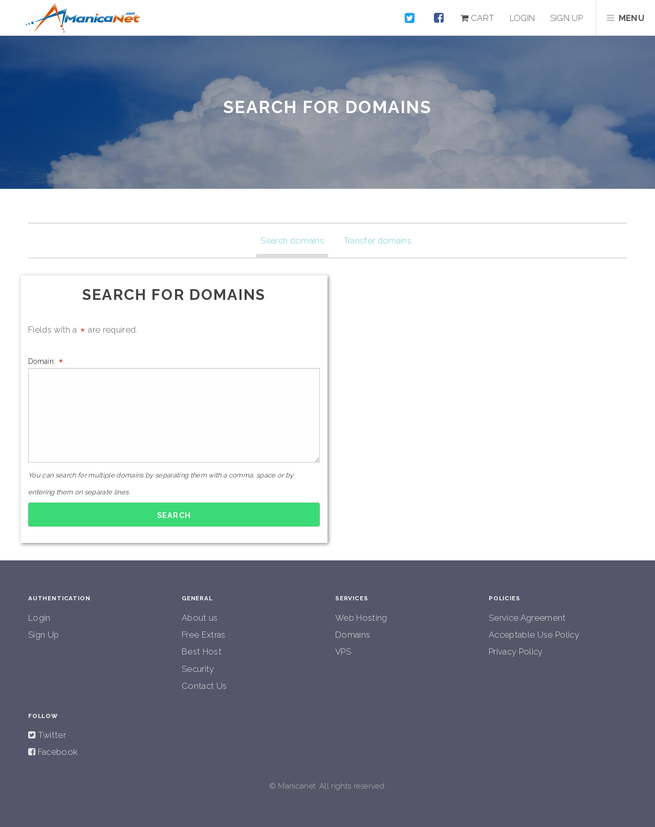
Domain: (174, 409)
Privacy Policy (516, 651)
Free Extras (204, 634)
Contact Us (204, 686)
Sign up (566, 18)
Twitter (50, 735)
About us (200, 618)
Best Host (202, 651)
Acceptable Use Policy (534, 634)
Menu (631, 18)
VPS (343, 651)
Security (198, 669)
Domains (352, 634)
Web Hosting (361, 618)
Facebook (56, 752)
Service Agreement (527, 618)
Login (522, 18)
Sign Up (43, 634)
